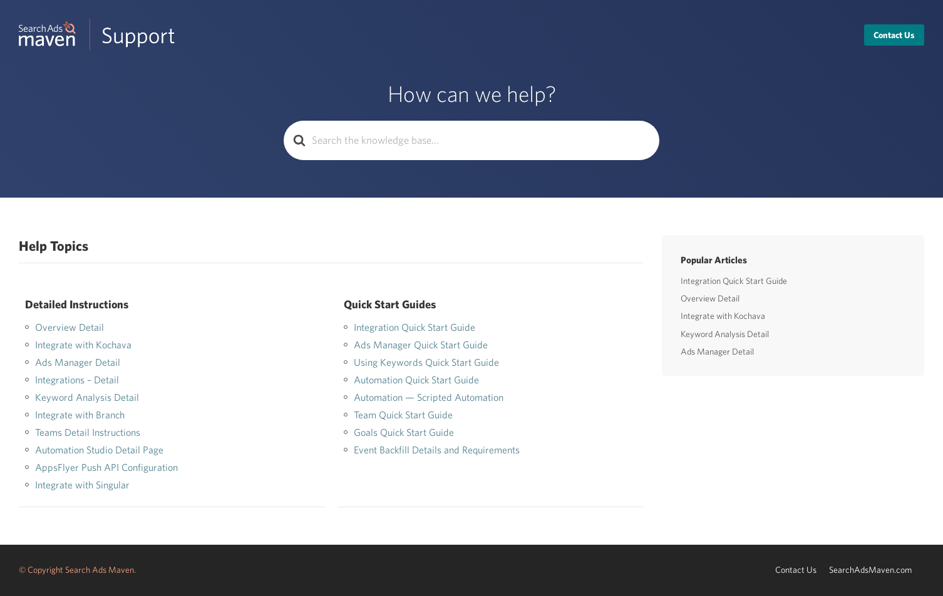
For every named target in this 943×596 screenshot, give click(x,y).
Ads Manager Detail (77, 362)
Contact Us (894, 35)
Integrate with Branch (80, 414)
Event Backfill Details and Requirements (437, 449)
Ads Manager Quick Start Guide (421, 344)
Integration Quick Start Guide (414, 327)
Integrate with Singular (82, 484)
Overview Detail (69, 327)
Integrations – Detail (77, 379)
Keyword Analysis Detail (87, 397)
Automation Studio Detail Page (99, 449)
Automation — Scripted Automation (428, 397)
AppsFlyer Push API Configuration (106, 467)
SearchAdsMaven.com (870, 570)
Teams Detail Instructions (87, 432)
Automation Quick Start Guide (416, 379)
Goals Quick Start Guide (404, 432)
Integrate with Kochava (83, 344)
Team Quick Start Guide (403, 414)
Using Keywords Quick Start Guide (426, 362)
